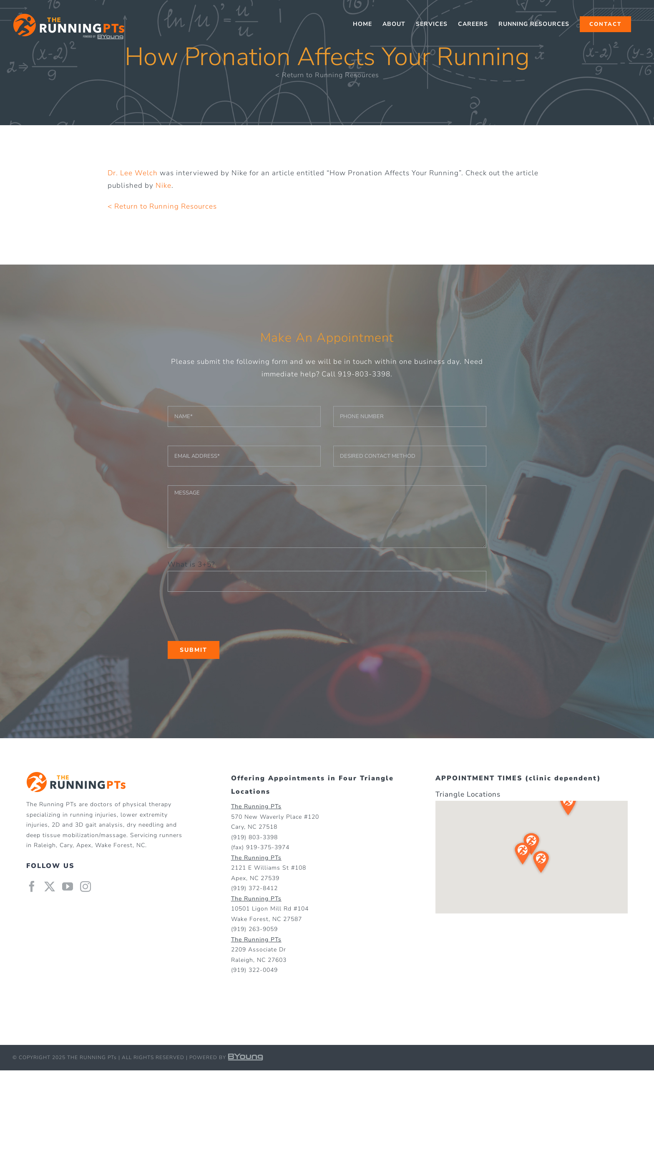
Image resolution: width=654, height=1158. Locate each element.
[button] (568, 804)
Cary (66, 845)
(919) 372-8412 (254, 888)
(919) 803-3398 (254, 837)
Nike (163, 185)
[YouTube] (67, 886)
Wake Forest (114, 845)
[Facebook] (32, 886)
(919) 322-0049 (254, 970)
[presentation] (231, 616)
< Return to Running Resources (327, 75)
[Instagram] (85, 886)
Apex (83, 845)
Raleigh (45, 845)
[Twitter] (49, 886)
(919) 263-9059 (254, 929)
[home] (76, 777)
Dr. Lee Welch (133, 173)
